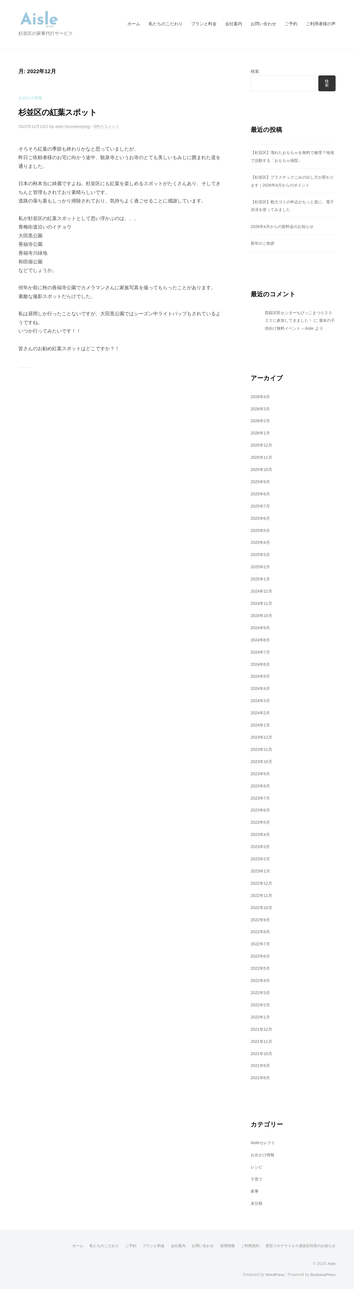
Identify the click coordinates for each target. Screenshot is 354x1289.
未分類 (257, 1202)
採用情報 (220, 1244)
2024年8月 (261, 639)
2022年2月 (261, 1003)
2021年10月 (262, 1052)
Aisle (331, 1262)
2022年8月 (261, 930)
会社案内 (233, 23)
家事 (255, 1189)
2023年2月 (261, 857)
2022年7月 (261, 943)
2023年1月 (261, 870)
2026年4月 (261, 396)
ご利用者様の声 (321, 23)
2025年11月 (262, 457)
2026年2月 (261, 420)
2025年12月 (262, 445)
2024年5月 (261, 675)
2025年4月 (261, 542)
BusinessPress (322, 1273)
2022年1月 (261, 1015)
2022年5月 (261, 967)
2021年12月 (262, 1028)
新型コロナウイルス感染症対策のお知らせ (298, 1244)
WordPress (272, 1273)
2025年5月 (261, 530)
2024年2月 (261, 712)
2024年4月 (261, 688)
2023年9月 (261, 772)
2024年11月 (262, 603)
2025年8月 (261, 493)
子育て (257, 1177)
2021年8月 (261, 1076)
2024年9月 (261, 627)
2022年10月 (262, 906)
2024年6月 (261, 663)
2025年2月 (261, 566)
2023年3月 (261, 845)
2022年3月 (261, 991)
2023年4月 (261, 833)
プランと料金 (204, 23)
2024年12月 (262, 590)
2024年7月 (261, 651)
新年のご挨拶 (263, 243)
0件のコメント (112, 126)
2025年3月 (261, 554)
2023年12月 (262, 736)
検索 (255, 71)
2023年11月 (262, 748)
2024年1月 (261, 724)
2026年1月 (261, 432)
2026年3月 (261, 408)
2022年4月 (261, 979)
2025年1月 (261, 578)
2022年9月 (261, 918)
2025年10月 (262, 469)
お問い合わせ (263, 23)
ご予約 (291, 23)
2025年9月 (261, 481)
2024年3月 (261, 700)
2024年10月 (262, 615)
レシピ (257, 1165)
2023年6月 (261, 809)
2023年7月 (261, 797)
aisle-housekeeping (76, 126)
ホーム (133, 23)
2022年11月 (262, 894)
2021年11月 (262, 1040)
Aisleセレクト (264, 1141)
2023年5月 (261, 821)
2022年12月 (262, 882)
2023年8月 (261, 785)
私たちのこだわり (166, 23)
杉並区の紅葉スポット (63, 112)
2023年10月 (262, 760)
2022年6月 (261, 955)
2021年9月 (261, 1064)
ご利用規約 (244, 1244)
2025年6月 (261, 517)
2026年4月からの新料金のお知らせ (284, 226)
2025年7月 (261, 505)
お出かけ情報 (31, 97)
